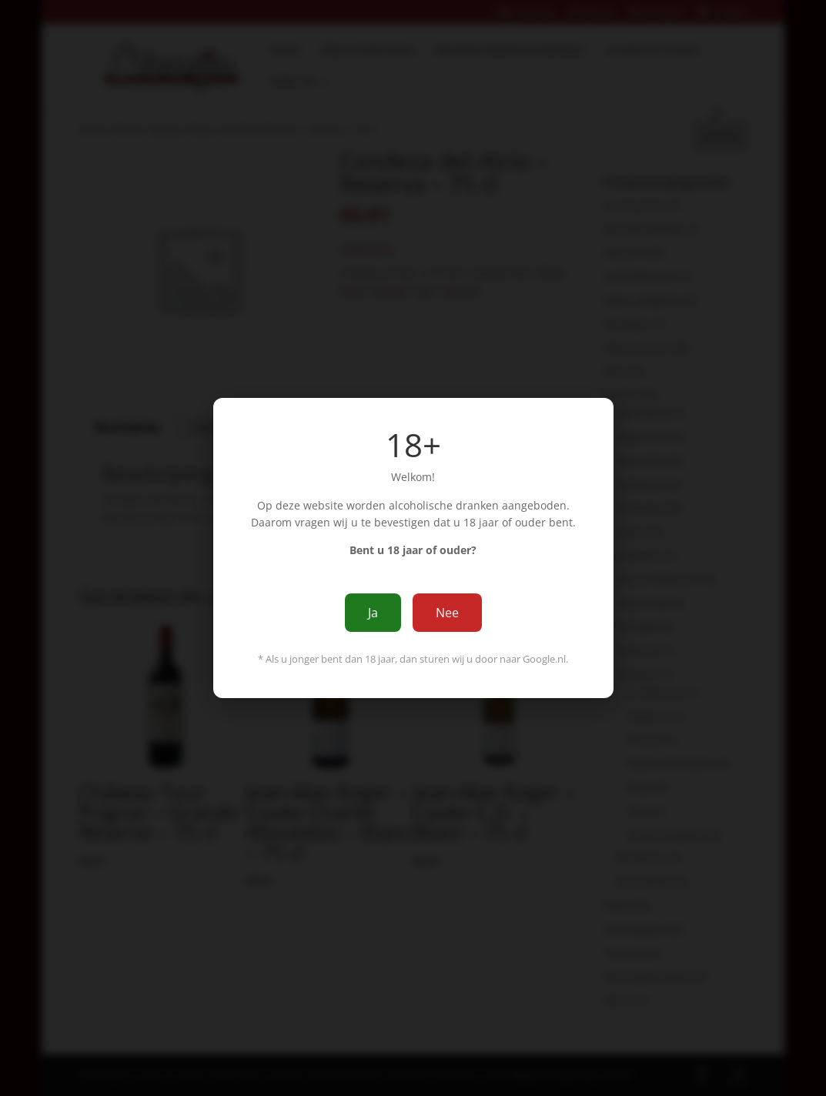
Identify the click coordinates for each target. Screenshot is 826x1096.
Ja (373, 612)
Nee (447, 612)
